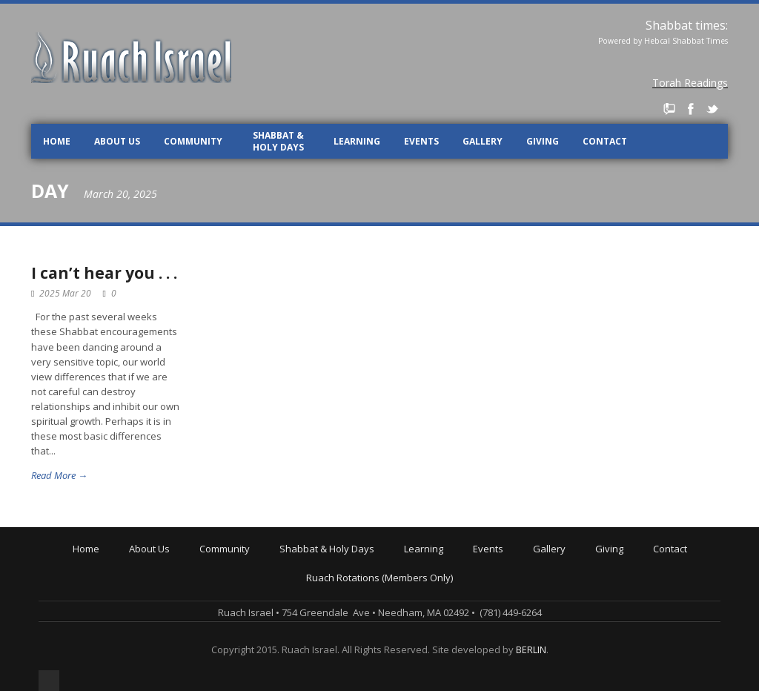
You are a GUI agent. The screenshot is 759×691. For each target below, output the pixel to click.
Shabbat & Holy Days (278, 141)
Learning (357, 141)
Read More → (59, 475)
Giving (542, 141)
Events (421, 141)
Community (193, 141)
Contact (605, 141)
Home (56, 141)
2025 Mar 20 (65, 293)
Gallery (483, 141)
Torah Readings (690, 83)
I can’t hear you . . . (104, 272)
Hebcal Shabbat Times (686, 41)
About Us (117, 141)
